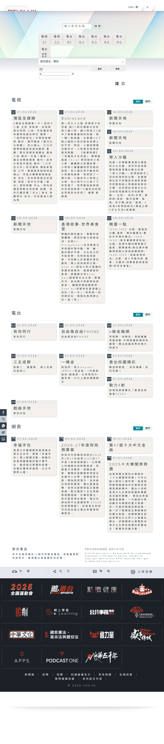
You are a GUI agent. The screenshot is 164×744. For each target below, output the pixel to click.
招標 (61, 674)
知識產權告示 (81, 674)
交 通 (25, 571)
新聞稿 (30, 674)
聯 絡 (105, 571)
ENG (131, 7)
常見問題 (106, 674)
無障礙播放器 (66, 678)
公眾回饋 (145, 572)
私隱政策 (127, 674)
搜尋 (117, 69)
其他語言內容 (93, 678)
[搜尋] (147, 6)
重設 (100, 69)
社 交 (65, 571)
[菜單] (159, 6)
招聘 (46, 674)
